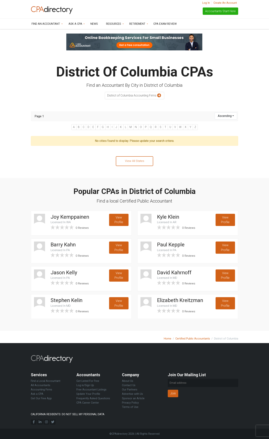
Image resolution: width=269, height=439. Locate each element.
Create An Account (225, 2)
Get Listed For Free (87, 381)
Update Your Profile (88, 394)
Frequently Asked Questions (93, 398)
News (94, 23)
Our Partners (129, 389)
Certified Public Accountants (192, 338)
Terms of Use (130, 407)
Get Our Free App (41, 398)
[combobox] (226, 116)
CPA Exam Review (165, 23)
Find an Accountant (46, 23)
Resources (113, 23)
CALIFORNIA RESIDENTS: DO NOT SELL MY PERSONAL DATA (67, 414)
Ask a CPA (75, 23)
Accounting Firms (41, 389)
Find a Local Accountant (45, 381)
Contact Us (128, 385)
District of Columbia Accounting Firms (134, 96)
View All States (134, 161)
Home (167, 338)
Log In (206, 2)
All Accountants (40, 385)
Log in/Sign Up (85, 385)
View (119, 220)
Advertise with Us (132, 394)
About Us (127, 381)
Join (173, 393)
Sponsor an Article (133, 398)
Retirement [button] (137, 23)
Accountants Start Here (220, 11)
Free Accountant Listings (91, 389)
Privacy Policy (130, 402)
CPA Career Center (87, 402)
